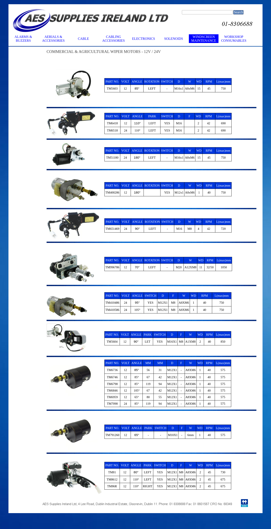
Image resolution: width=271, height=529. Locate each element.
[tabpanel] (142, 56)
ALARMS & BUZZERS (23, 38)
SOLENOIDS (173, 38)
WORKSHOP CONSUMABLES (233, 38)
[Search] (207, 12)
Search (238, 12)
